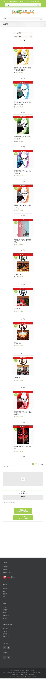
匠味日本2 (17, 309)
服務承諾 (5, 607)
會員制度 (5, 610)
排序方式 (18, 33)
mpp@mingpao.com (31, 676)
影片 (4, 596)
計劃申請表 (6, 637)
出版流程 (5, 631)
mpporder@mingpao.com (17, 1)
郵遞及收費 (6, 615)
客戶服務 (5, 618)
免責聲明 (5, 569)
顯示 (18, 36)
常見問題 (5, 634)
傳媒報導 (5, 594)
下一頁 (40, 464)
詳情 (24, 78)
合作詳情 (5, 628)
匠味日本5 (17, 377)
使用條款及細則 (7, 572)
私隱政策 (5, 567)
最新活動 (5, 588)
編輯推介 (5, 591)
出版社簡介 (6, 563)
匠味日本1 (17, 274)
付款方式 (5, 612)
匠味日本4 (17, 343)
